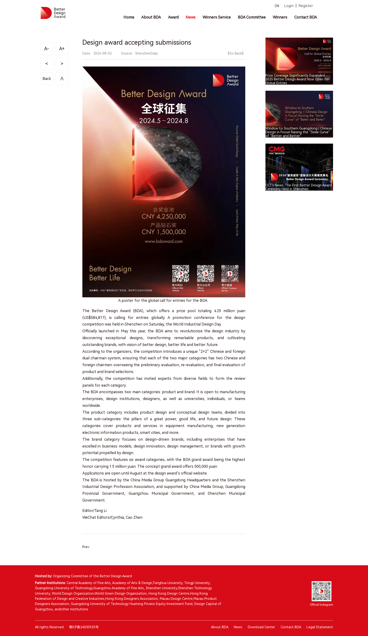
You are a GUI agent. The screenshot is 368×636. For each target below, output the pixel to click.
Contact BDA (291, 627)
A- (46, 48)
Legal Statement (320, 627)
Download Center (261, 627)
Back (46, 78)
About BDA (219, 627)
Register (306, 6)
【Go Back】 (235, 53)
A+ (62, 48)
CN (277, 6)
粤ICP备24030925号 (84, 627)
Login (289, 6)
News (238, 627)
